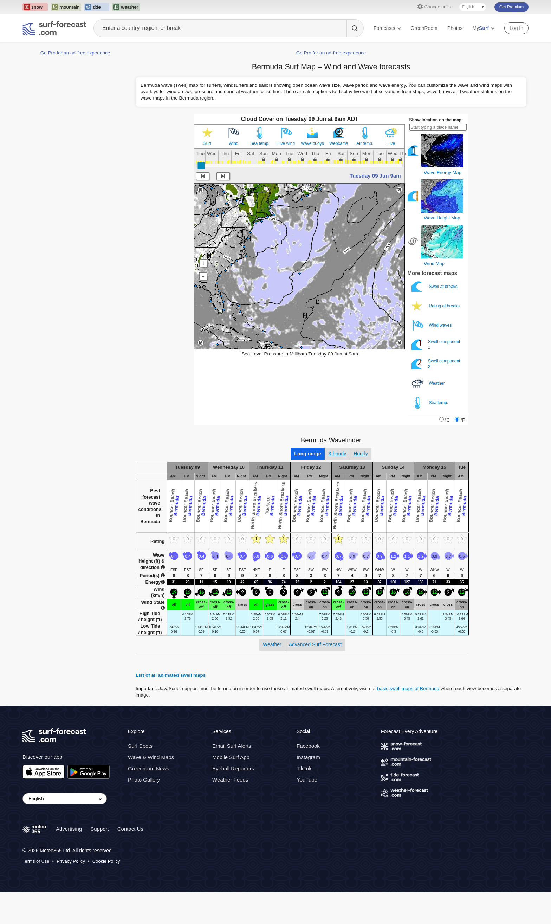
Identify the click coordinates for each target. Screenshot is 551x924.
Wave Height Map (442, 217)
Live (391, 143)
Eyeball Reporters (233, 768)
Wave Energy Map (442, 172)
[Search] (354, 28)
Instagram (308, 757)
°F (462, 420)
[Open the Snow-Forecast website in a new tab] (35, 7)
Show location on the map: (436, 119)
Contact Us (130, 829)
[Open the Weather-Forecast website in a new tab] (126, 7)
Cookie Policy (106, 861)
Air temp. (364, 143)
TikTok (304, 768)
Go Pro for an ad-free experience (75, 53)
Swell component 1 (435, 345)
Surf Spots (140, 746)
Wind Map (434, 263)
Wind (233, 143)
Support (99, 829)
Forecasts (387, 28)
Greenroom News (148, 768)
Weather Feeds (230, 780)
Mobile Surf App (230, 757)
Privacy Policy (71, 861)
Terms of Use (36, 861)
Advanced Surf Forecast (315, 644)
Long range (307, 453)
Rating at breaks (436, 306)
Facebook (308, 746)
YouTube (307, 780)
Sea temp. (260, 143)
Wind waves (432, 325)
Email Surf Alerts (231, 746)
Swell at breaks (435, 287)
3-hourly (337, 453)
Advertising (69, 829)
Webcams (338, 143)
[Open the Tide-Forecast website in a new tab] (96, 7)
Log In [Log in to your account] (516, 28)
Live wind (286, 143)
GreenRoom (424, 28)
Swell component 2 (435, 364)
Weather (428, 383)
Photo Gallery (144, 780)
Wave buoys (312, 143)
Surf (207, 143)
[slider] (201, 165)
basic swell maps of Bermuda (408, 688)
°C (447, 420)
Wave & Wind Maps (151, 757)
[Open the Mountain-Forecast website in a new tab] (66, 7)
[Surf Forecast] (54, 28)
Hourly (361, 453)
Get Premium (511, 7)
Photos (455, 28)
